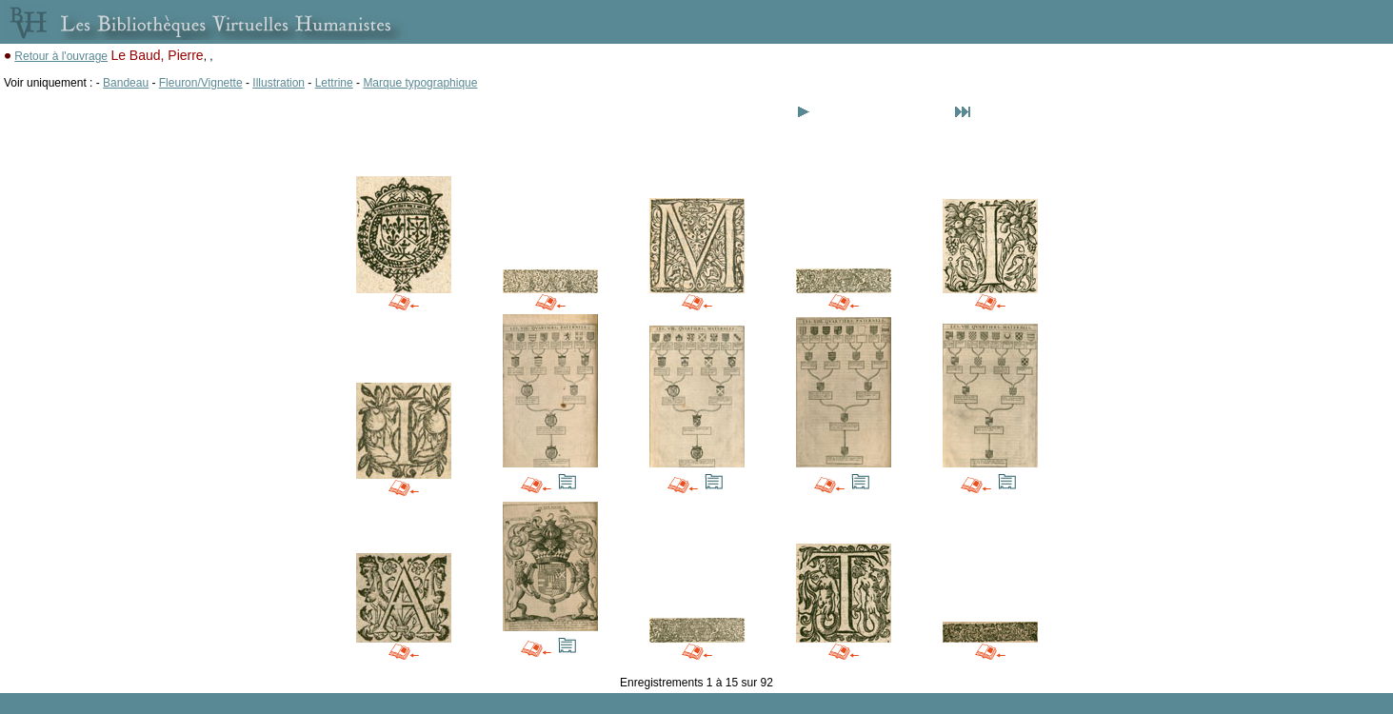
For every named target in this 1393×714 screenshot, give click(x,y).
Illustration (278, 82)
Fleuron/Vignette (201, 82)
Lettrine (334, 82)
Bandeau (126, 82)
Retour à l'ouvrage (61, 56)
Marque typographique (420, 82)
